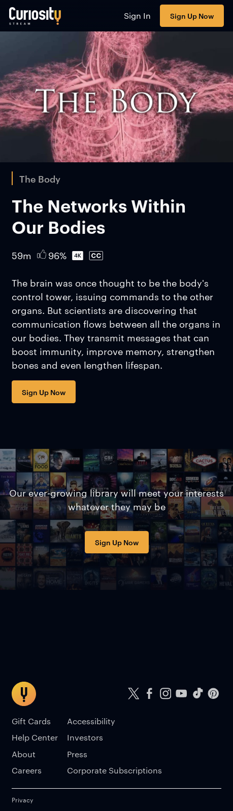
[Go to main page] (35, 15)
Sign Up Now (192, 15)
